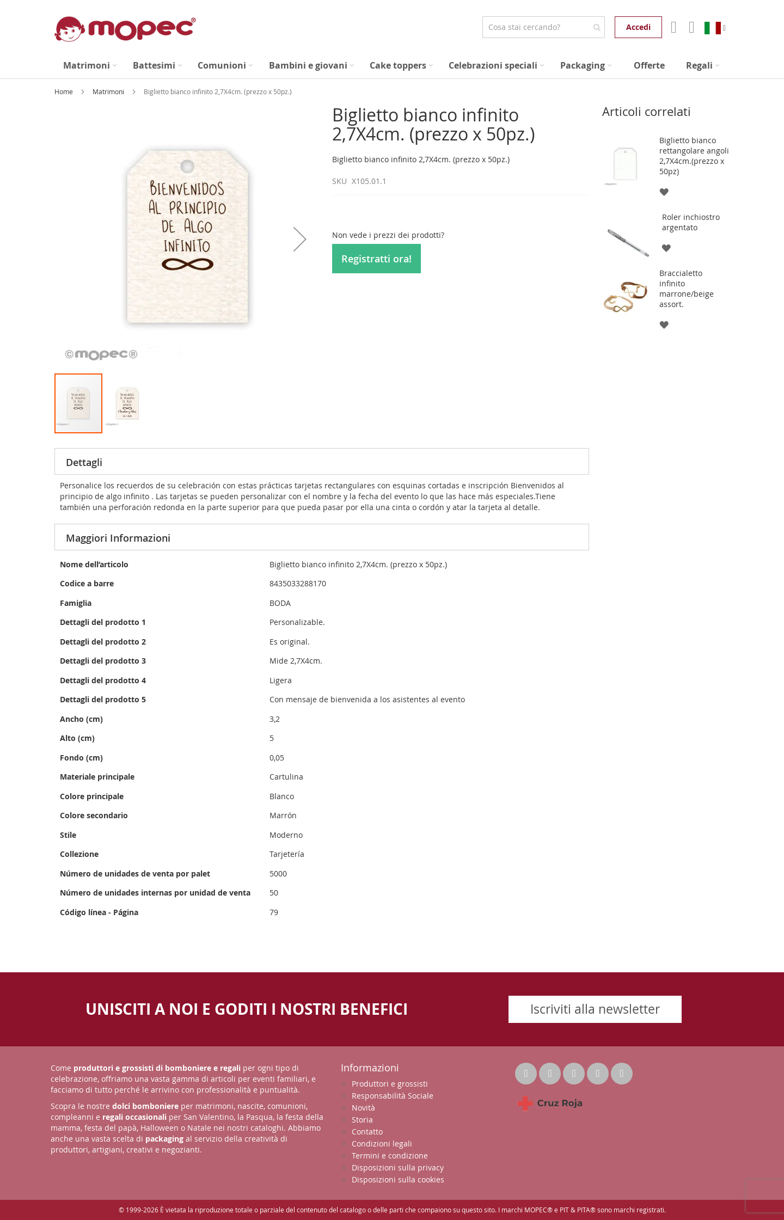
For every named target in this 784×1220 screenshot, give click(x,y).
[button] (300, 238)
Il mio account (673, 27)
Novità (363, 1107)
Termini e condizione (390, 1155)
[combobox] (543, 27)
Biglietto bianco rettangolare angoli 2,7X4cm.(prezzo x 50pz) (694, 155)
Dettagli (84, 462)
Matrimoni (109, 91)
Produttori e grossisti (390, 1083)
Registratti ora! (376, 258)
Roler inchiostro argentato (691, 222)
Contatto (367, 1131)
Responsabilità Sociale (392, 1095)
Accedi (638, 27)
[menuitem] (90, 65)
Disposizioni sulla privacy (398, 1167)
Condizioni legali (382, 1143)
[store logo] (125, 29)
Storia (362, 1119)
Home (64, 91)
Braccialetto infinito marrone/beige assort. (686, 288)
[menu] (392, 65)
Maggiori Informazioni (118, 537)
